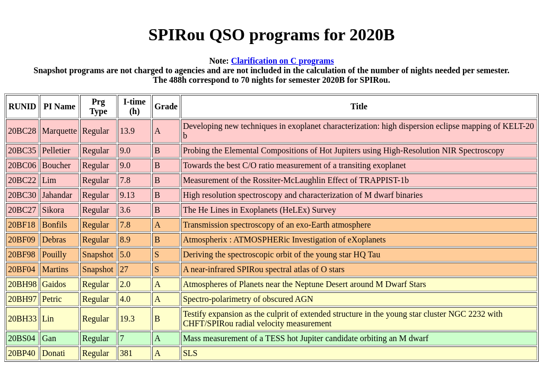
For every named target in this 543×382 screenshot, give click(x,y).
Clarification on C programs (282, 60)
